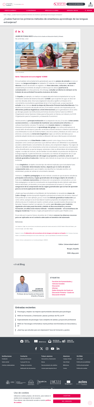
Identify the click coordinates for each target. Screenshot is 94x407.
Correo (65, 368)
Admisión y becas (72, 10)
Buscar (89, 10)
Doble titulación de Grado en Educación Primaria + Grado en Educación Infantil (63, 292)
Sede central (5, 362)
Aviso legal (80, 359)
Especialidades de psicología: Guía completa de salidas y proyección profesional (46, 320)
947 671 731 (59, 4)
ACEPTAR (67, 396)
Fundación (5, 359)
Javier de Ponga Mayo (24, 36)
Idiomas (55, 288)
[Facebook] (16, 32)
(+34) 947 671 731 (25, 362)
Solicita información (76, 4)
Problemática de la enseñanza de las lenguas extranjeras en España (45, 233)
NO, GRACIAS (67, 401)
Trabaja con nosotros (26, 365)
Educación (56, 286)
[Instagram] (47, 348)
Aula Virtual (66, 362)
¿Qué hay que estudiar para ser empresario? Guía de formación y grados (43, 330)
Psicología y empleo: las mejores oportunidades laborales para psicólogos (44, 312)
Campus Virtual (67, 359)
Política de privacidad (83, 365)
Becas (43, 362)
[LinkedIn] (19, 32)
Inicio (5, 14)
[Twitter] (23, 32)
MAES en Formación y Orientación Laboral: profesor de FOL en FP (40, 316)
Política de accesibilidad (83, 362)
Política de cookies (82, 368)
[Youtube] (52, 348)
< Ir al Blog (19, 264)
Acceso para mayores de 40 (49, 368)
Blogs (9, 14)
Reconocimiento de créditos (49, 365)
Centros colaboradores (8, 365)
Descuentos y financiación (48, 359)
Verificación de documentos (28, 368)
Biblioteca (66, 365)
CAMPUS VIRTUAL (90, 5)
